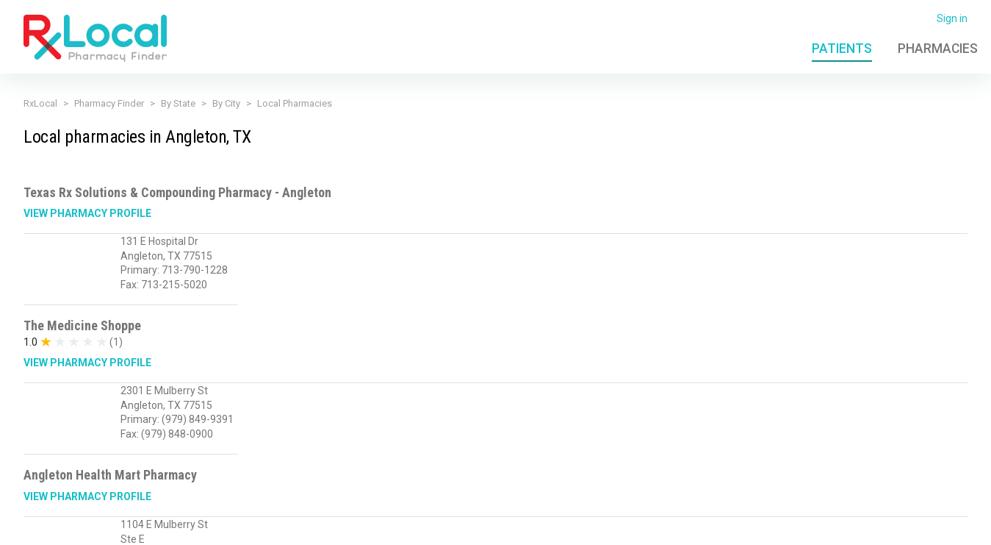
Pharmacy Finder (109, 103)
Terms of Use (346, 525)
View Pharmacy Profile (87, 213)
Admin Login (714, 525)
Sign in (952, 18)
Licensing (411, 525)
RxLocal (40, 103)
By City (226, 103)
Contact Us (813, 525)
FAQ (765, 525)
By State (178, 103)
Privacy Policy (271, 525)
